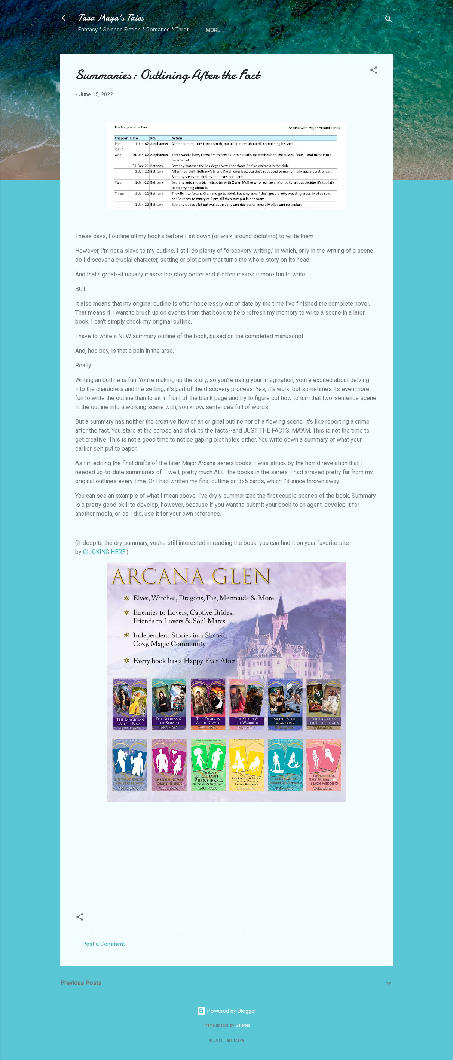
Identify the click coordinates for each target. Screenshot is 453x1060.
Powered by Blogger (226, 1011)
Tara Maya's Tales (111, 18)
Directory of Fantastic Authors (252, 30)
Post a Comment (104, 944)
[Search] (388, 20)
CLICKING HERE (104, 551)
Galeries (242, 1025)
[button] (373, 71)
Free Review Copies (339, 30)
